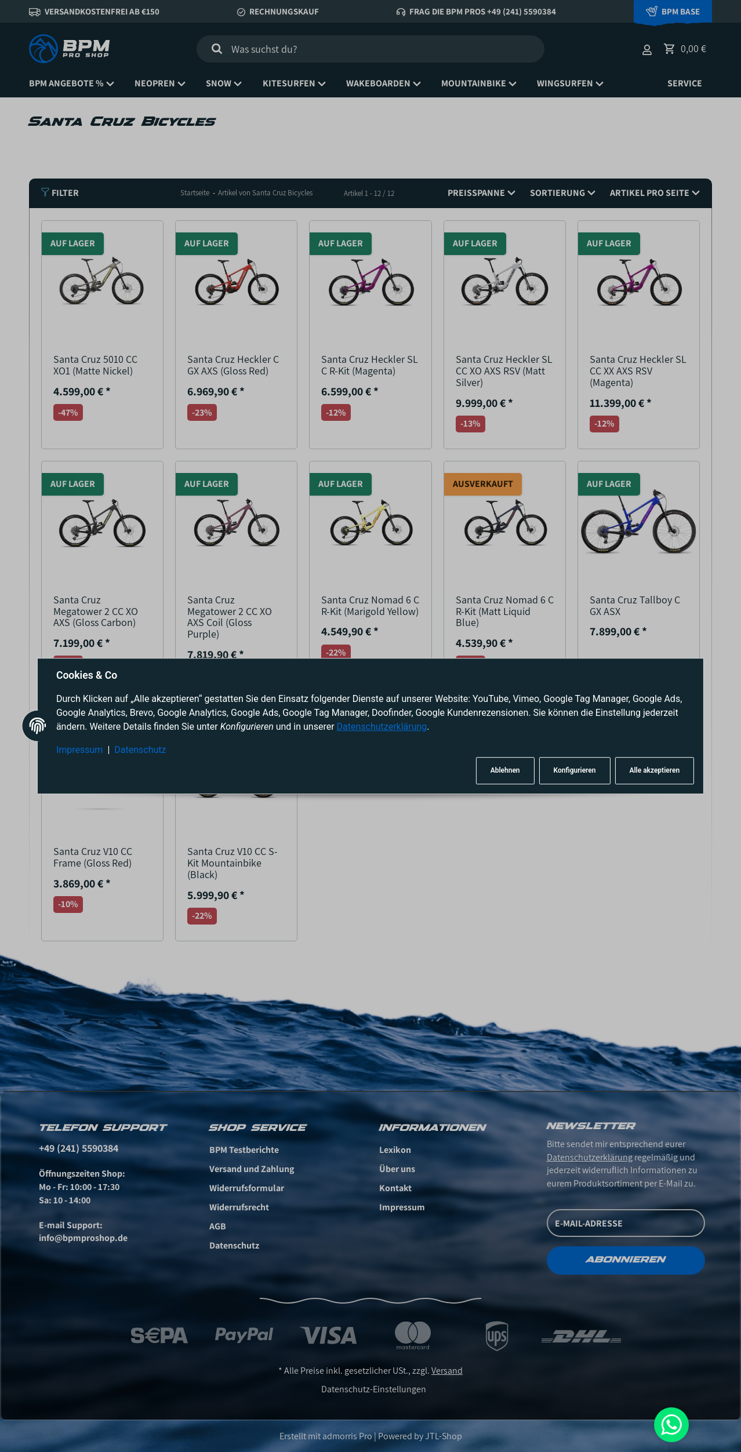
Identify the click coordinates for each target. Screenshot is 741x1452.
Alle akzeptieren (654, 771)
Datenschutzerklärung (382, 726)
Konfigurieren (575, 771)
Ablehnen (505, 771)
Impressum (79, 749)
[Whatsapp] (671, 1424)
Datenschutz (140, 749)
